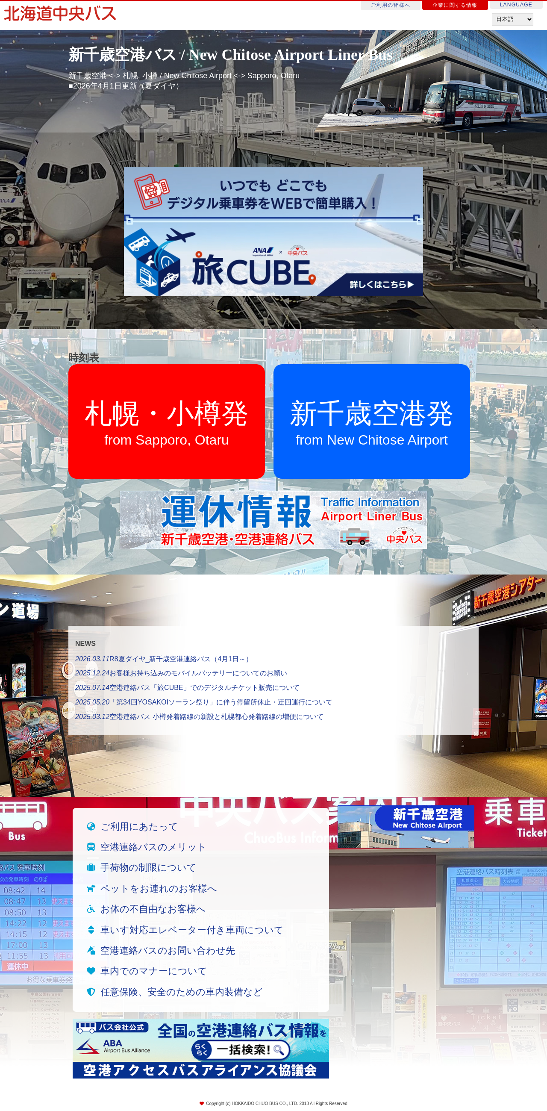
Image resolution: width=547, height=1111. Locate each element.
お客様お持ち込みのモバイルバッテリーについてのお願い (181, 673)
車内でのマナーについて (153, 971)
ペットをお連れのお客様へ (158, 888)
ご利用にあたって (139, 826)
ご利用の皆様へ (390, 5)
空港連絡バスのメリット (153, 847)
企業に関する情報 (455, 5)
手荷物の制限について (148, 867)
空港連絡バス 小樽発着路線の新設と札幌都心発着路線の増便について (199, 716)
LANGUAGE (516, 5)
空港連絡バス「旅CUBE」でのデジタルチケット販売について (187, 687)
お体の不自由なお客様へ (153, 909)
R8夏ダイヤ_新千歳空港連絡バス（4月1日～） (164, 659)
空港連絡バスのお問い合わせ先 (167, 950)
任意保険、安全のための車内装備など (181, 992)
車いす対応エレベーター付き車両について (192, 930)
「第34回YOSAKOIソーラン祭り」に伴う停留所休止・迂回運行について (203, 702)
